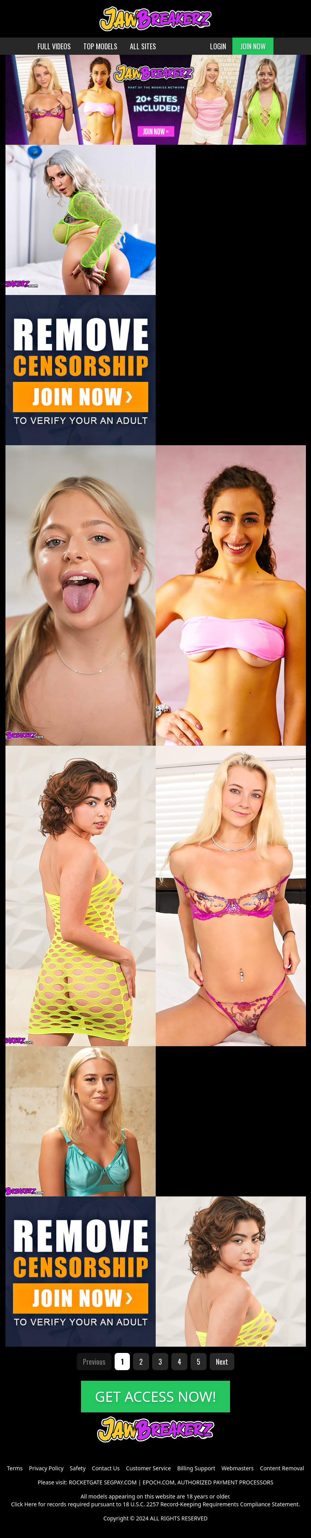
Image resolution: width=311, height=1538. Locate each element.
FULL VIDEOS (54, 46)
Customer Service (148, 1468)
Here (30, 1504)
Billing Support (196, 1468)
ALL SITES (143, 46)
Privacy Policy (46, 1468)
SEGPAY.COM (120, 1482)
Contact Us (106, 1468)
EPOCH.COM (159, 1482)
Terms (15, 1468)
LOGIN (218, 46)
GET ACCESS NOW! (155, 1396)
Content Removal (282, 1468)
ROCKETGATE (85, 1482)
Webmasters (237, 1468)
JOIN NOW (253, 46)
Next (222, 1361)
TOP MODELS (100, 46)
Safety (77, 1468)
